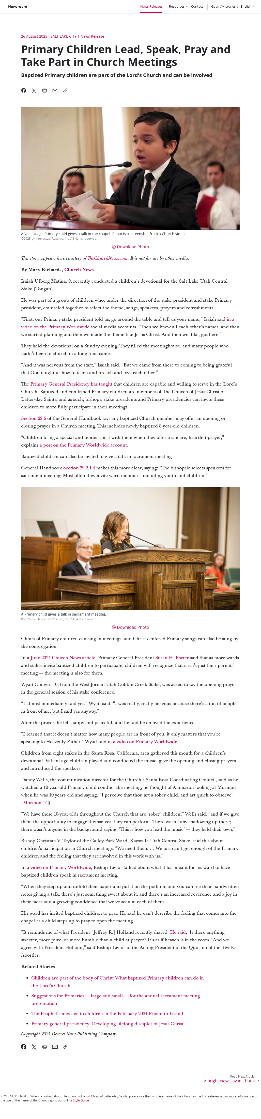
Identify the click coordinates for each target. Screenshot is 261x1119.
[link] (107, 258)
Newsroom (17, 6)
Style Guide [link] (81, 1100)
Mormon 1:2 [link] (36, 803)
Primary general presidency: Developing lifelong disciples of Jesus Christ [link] (107, 1024)
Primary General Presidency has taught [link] (71, 384)
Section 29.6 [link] (33, 418)
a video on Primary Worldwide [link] (59, 867)
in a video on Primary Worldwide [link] (142, 742)
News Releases (151, 6)
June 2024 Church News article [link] (62, 658)
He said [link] (178, 932)
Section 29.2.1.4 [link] (79, 468)
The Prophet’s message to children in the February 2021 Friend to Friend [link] (107, 1013)
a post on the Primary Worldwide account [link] (83, 445)
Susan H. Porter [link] (172, 658)
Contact (197, 6)
